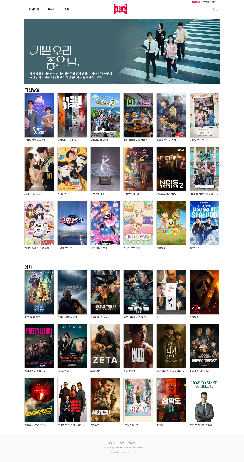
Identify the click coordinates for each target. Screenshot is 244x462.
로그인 (206, 2)
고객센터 (131, 442)
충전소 (215, 2)
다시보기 (34, 9)
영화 (66, 9)
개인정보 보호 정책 (115, 442)
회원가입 (196, 2)
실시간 (51, 9)
